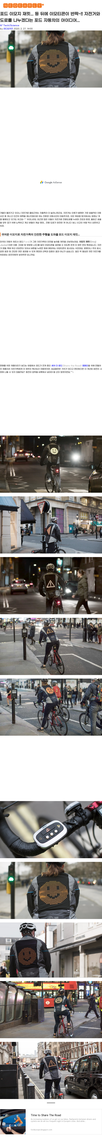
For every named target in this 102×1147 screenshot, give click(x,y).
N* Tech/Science (9, 25)
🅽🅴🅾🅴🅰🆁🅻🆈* (23, 6)
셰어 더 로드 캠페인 (69, 365)
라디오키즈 (8, 29)
